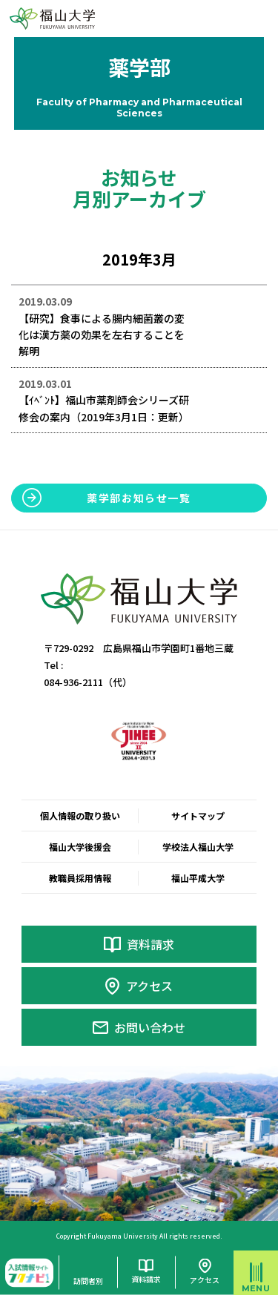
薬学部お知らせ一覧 (139, 497)
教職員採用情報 (80, 877)
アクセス (149, 986)
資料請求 (150, 944)
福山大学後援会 (80, 846)
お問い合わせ (149, 1027)
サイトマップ (198, 815)
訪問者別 (88, 1280)
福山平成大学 (198, 877)
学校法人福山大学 (198, 846)
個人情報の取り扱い (80, 815)
